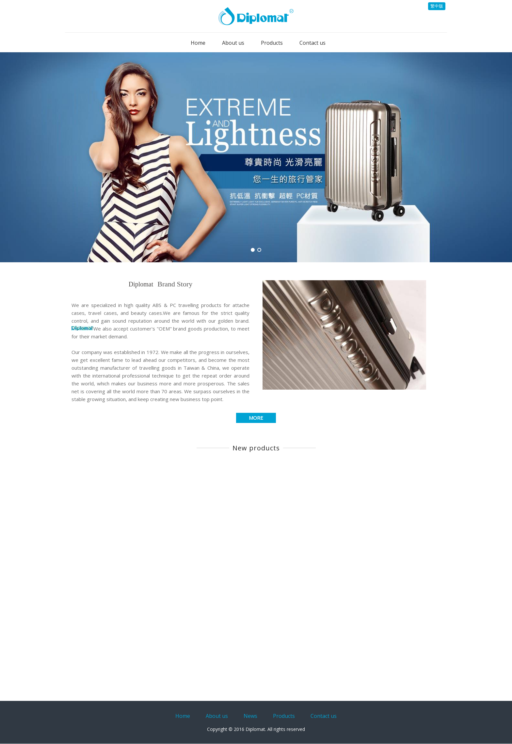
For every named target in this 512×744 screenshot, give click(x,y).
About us (217, 716)
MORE (256, 417)
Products (284, 716)
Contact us (324, 716)
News (250, 716)
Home (182, 716)
